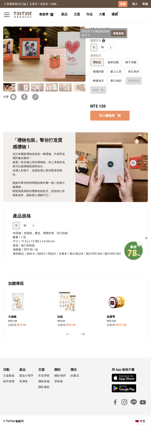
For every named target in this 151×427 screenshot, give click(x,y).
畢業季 (46, 14)
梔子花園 (130, 62)
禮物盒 (97, 62)
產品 (64, 14)
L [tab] (33, 225)
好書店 (75, 375)
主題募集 (9, 375)
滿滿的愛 (98, 71)
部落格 (58, 381)
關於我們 (60, 375)
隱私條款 (44, 386)
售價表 (23, 381)
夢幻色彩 (116, 80)
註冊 (123, 3)
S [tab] (16, 225)
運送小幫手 (26, 375)
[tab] (64, 14)
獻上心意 (116, 71)
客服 (145, 3)
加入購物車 (110, 115)
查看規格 (118, 33)
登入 (135, 3)
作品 (89, 14)
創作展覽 (9, 381)
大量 (102, 14)
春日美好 (133, 71)
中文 (142, 420)
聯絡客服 (44, 381)
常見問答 (44, 375)
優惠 (114, 14)
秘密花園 (113, 62)
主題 (77, 14)
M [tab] (25, 225)
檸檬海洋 (98, 80)
